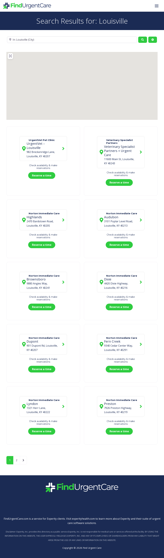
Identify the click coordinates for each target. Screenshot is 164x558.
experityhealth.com (83, 518)
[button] (80, 84)
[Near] (72, 39)
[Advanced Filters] (152, 40)
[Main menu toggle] (156, 6)
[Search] (142, 40)
